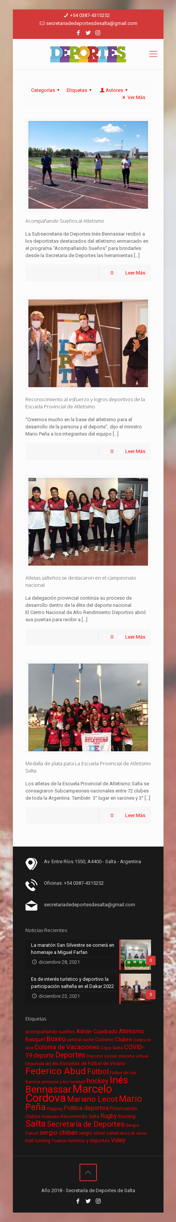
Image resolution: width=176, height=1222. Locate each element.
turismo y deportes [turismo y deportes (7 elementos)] (89, 1140)
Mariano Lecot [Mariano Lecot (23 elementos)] (92, 1099)
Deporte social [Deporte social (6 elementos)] (101, 1056)
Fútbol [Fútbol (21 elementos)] (98, 1071)
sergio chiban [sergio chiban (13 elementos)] (59, 1132)
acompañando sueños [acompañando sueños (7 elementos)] (50, 1031)
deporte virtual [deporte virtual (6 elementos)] (133, 1056)
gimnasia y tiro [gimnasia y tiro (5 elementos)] (55, 1081)
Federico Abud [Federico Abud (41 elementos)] (55, 1070)
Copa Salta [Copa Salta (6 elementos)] (111, 1047)
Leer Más (135, 273)
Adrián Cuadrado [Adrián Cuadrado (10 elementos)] (97, 1031)
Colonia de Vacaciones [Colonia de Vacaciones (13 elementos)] (66, 1047)
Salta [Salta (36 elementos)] (35, 1123)
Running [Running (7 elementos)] (127, 1116)
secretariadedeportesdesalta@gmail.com (91, 23)
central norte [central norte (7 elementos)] (80, 1039)
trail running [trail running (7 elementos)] (37, 1140)
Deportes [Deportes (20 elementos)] (70, 1055)
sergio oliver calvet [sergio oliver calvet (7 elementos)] (99, 1133)
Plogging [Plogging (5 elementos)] (54, 1108)
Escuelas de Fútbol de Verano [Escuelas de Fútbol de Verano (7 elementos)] (92, 1063)
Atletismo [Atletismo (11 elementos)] (131, 1031)
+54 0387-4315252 (90, 15)
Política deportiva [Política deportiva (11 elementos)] (86, 1108)
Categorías (46, 90)
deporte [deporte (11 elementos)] (43, 1055)
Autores (114, 90)
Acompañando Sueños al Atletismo (64, 220)
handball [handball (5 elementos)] (78, 1081)
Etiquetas (80, 90)
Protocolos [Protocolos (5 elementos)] (50, 1116)
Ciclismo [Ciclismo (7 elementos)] (104, 1039)
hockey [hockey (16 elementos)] (98, 1081)
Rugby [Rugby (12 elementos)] (108, 1116)
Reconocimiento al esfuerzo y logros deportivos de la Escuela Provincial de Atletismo (85, 403)
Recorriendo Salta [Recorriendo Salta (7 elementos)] (80, 1116)
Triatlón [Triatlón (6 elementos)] (59, 1140)
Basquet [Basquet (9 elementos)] (35, 1039)
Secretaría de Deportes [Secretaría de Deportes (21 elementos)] (86, 1124)
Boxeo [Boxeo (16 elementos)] (56, 1039)
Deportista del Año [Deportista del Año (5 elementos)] (42, 1063)
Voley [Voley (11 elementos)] (118, 1140)
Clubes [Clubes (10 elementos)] (123, 1039)
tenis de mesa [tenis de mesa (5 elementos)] (133, 1133)
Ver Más (132, 97)
